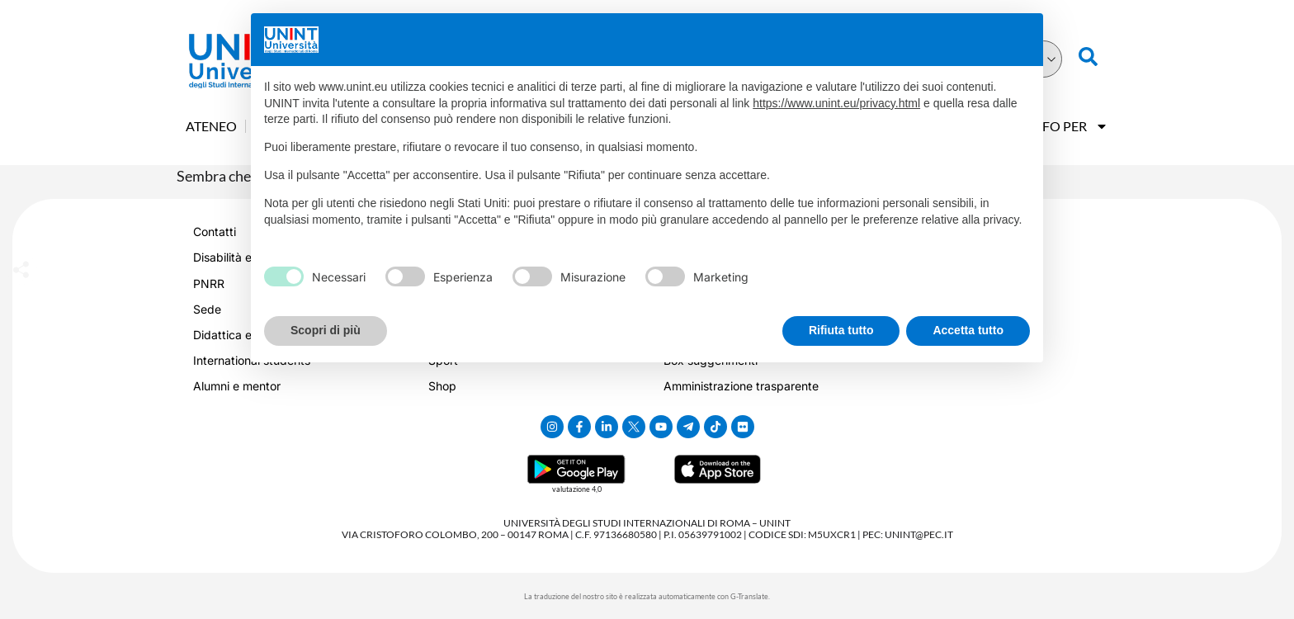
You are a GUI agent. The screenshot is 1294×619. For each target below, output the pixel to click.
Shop (442, 386)
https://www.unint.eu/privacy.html (836, 103)
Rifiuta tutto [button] (841, 330)
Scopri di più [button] (325, 330)
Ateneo (211, 126)
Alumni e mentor (237, 386)
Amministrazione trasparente (741, 386)
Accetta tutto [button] (968, 330)
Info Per (1068, 126)
